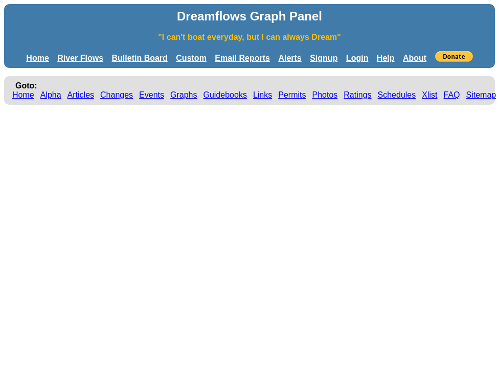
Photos (324, 94)
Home (37, 58)
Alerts (289, 58)
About (414, 58)
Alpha (50, 94)
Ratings (357, 94)
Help (386, 58)
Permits (292, 94)
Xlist (429, 94)
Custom (191, 58)
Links (262, 94)
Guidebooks (225, 94)
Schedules (397, 94)
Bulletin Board (140, 58)
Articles (80, 94)
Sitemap (481, 94)
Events (151, 94)
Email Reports (242, 58)
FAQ (452, 94)
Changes (116, 94)
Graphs (183, 94)
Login (357, 58)
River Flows (80, 58)
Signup (323, 58)
